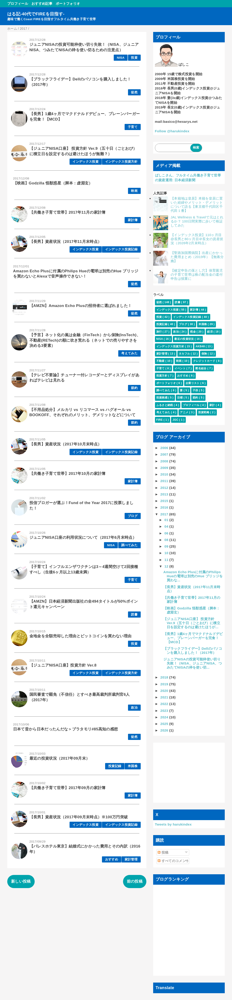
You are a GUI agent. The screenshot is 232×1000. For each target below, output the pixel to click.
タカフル (185, 353)
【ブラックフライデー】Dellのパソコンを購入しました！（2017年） (192, 651)
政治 (134, 707)
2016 (164, 507)
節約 (134, 388)
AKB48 (201, 346)
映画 (134, 191)
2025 (164, 724)
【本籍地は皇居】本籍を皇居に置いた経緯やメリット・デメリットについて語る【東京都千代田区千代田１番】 (197, 204)
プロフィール (17, 3)
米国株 (133, 766)
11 (166, 560)
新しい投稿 (21, 881)
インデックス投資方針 (121, 161)
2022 (164, 704)
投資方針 (162, 375)
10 (166, 553)
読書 (134, 614)
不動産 (161, 360)
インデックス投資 (85, 161)
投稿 (163, 852)
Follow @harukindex (172, 131)
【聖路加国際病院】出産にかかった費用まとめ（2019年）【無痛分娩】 (197, 257)
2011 (164, 481)
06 (166, 533)
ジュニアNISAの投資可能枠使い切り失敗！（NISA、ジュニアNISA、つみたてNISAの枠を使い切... (192, 663)
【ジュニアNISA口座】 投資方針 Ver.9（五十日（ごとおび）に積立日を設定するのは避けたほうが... (191, 623)
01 (166, 520)
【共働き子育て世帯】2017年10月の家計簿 (67, 473)
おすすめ (111, 859)
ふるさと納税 (165, 405)
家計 (212, 405)
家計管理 (131, 859)
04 (166, 526)
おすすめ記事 (41, 3)
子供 (196, 390)
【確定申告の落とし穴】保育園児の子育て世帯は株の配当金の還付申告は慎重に (197, 274)
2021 (164, 697)
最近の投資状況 (184, 339)
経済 (210, 331)
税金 (193, 331)
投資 (134, 57)
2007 (164, 454)
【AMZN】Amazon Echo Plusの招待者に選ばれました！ (80, 306)
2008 (164, 461)
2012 (164, 488)
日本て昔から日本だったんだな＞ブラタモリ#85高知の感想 (65, 729)
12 (166, 566)
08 (166, 540)
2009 (164, 468)
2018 (164, 677)
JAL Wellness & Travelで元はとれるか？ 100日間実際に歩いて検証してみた (197, 221)
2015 (164, 501)
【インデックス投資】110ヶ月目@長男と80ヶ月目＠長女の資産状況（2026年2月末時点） (197, 239)
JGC (175, 419)
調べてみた (129, 545)
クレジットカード (204, 360)
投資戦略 (204, 412)
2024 (164, 717)
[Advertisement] (189, 772)
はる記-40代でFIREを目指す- (36, 14)
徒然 (134, 92)
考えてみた (129, 353)
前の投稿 (135, 881)
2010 (164, 474)
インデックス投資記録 (121, 249)
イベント (180, 368)
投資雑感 (162, 397)
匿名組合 (201, 368)
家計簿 (133, 220)
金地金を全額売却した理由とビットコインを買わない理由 (80, 636)
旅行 (159, 331)
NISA (121, 57)
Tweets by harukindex (173, 824)
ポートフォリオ (68, 3)
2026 (164, 730)
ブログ (133, 516)
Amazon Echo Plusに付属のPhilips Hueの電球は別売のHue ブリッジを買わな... (193, 576)
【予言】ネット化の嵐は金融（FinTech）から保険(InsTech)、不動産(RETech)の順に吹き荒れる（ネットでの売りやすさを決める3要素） (84, 340)
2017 (164, 514)
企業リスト (193, 383)
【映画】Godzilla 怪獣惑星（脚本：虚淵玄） (53, 183)
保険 (204, 353)
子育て (133, 127)
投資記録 (114, 766)
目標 (180, 397)
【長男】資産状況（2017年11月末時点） (65, 241)
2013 (164, 494)
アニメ (184, 412)
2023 (164, 711)
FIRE (160, 419)
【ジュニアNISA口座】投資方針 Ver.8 (63, 665)
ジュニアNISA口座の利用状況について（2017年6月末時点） (82, 537)
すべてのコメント (173, 861)
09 (166, 546)
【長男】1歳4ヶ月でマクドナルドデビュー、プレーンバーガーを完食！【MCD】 (193, 638)
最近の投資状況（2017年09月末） (59, 758)
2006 (164, 448)
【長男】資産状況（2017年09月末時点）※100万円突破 (78, 817)
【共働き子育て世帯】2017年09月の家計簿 (67, 788)
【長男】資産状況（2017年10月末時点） (65, 444)
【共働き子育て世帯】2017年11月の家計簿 (67, 212)
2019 (164, 684)
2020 (164, 691)
